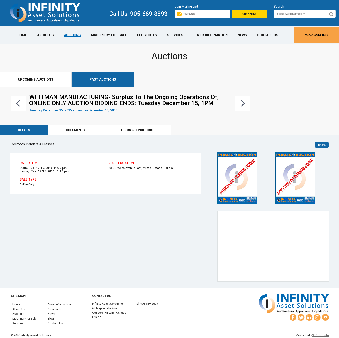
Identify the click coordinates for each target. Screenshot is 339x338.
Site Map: (18, 295)
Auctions (72, 35)
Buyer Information (210, 35)
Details (24, 130)
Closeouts (147, 35)
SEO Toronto (320, 335)
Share (322, 145)
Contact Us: (102, 295)
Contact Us (267, 35)
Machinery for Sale (109, 35)
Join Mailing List (186, 7)
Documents (75, 130)
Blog (51, 318)
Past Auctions (103, 79)
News (242, 35)
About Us (45, 35)
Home (22, 35)
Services (175, 35)
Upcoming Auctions (35, 79)
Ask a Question (316, 34)
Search (279, 7)
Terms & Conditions (137, 130)
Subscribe (249, 14)
